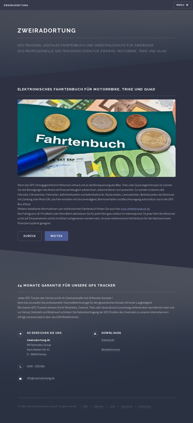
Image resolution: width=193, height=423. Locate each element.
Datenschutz (144, 406)
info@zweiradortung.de (41, 378)
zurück (29, 235)
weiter (56, 235)
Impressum (126, 406)
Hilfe (85, 406)
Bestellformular (111, 349)
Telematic (99, 406)
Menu (180, 5)
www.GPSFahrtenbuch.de (135, 209)
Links (112, 406)
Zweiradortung (16, 5)
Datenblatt (108, 340)
